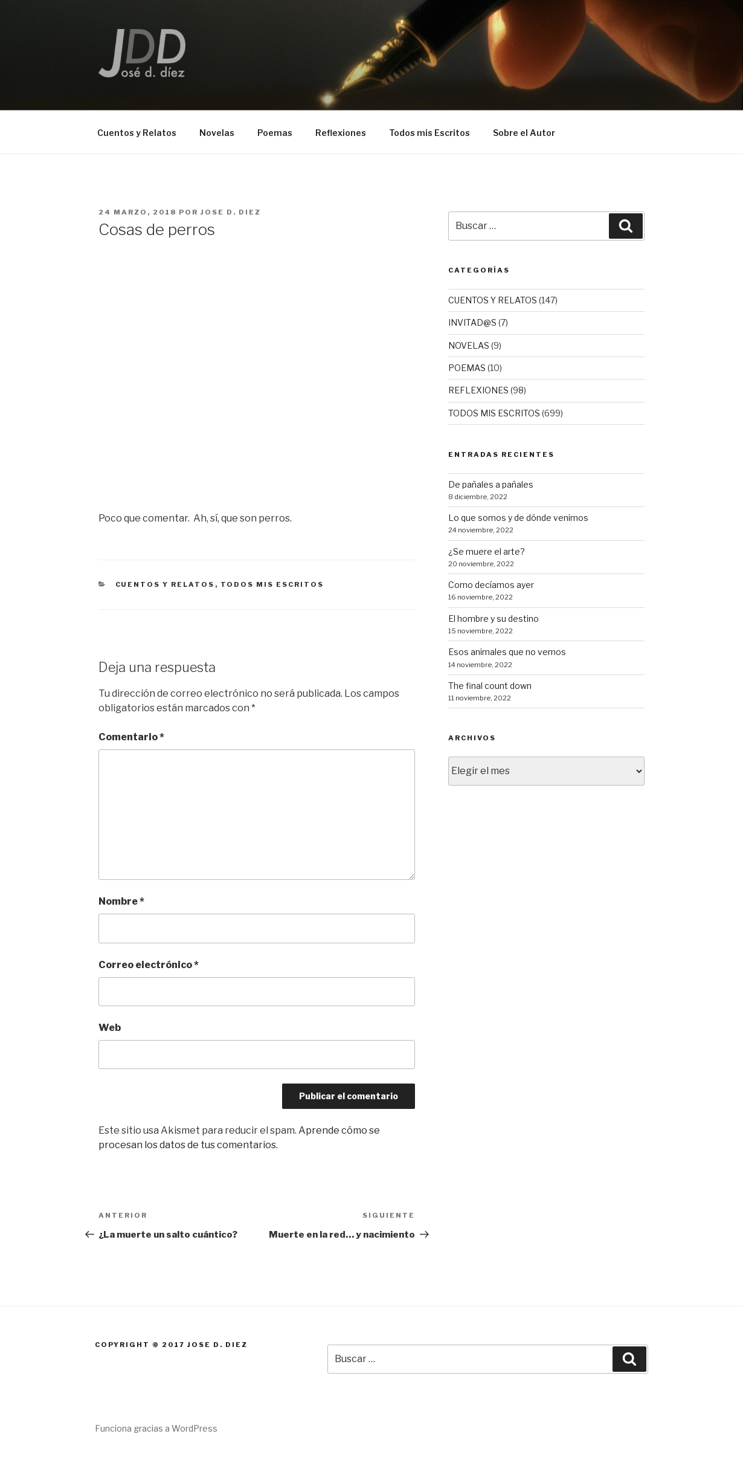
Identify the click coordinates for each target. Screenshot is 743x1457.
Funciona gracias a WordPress (156, 1428)
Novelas (216, 133)
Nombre (121, 901)
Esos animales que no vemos (507, 652)
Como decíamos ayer (491, 585)
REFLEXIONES (478, 390)
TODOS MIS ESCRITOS (272, 584)
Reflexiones (340, 133)
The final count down (490, 685)
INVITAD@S (472, 322)
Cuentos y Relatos (136, 133)
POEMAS (467, 368)
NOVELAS (468, 345)
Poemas (274, 133)
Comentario (131, 737)
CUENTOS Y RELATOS (165, 584)
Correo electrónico (148, 965)
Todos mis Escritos (429, 133)
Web (109, 1027)
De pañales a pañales (490, 484)
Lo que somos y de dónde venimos (518, 517)
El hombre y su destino (493, 618)
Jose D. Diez (231, 212)
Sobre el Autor (524, 133)
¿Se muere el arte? (486, 551)
